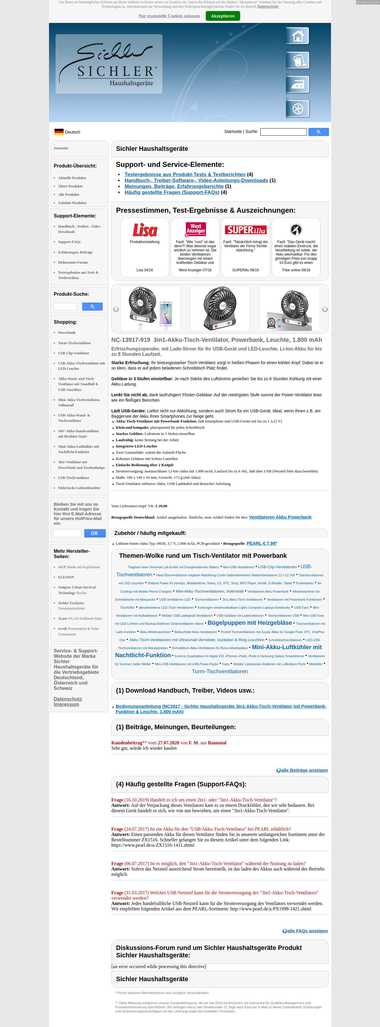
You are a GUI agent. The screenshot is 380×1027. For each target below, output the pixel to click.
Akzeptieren (223, 15)
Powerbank (67, 333)
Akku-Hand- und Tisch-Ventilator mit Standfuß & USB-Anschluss (78, 384)
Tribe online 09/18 (296, 270)
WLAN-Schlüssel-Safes (80, 618)
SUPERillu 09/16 (245, 270)
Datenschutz (267, 6)
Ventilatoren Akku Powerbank (280, 516)
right (325, 309)
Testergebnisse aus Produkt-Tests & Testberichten (185, 174)
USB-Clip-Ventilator (73, 353)
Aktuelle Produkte (72, 178)
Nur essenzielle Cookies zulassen (169, 15)
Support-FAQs (69, 242)
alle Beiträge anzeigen (304, 770)
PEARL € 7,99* (262, 543)
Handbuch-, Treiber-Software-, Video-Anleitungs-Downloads (196, 180)
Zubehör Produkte (72, 203)
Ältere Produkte (70, 186)
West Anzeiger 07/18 (195, 270)
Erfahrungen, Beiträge (75, 252)
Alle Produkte (68, 194)
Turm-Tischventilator (74, 343)
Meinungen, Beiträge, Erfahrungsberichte (174, 186)
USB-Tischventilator (73, 478)
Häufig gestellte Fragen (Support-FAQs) (172, 192)
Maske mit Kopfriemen (79, 567)
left (116, 309)
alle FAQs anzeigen (307, 930)
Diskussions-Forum (73, 262)
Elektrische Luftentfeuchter (79, 488)
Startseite (233, 131)
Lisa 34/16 (145, 270)
